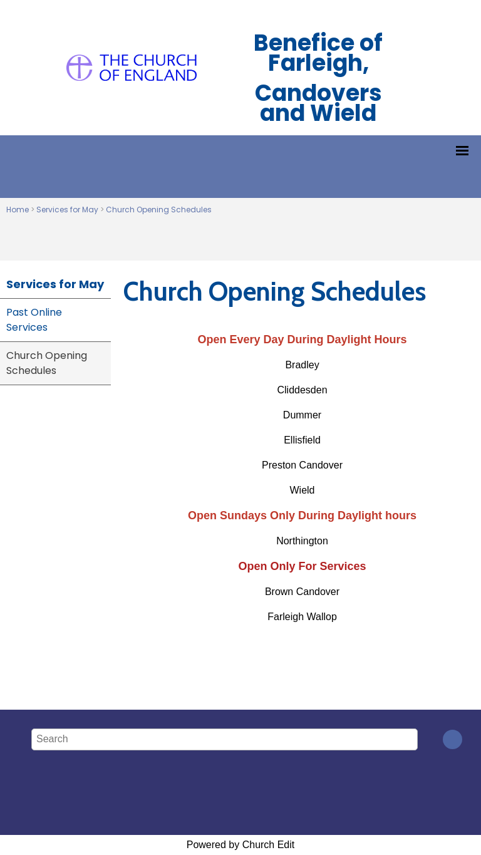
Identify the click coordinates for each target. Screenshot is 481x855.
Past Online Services (34, 319)
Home (17, 209)
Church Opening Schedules (159, 209)
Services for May (67, 209)
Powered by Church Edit (241, 844)
